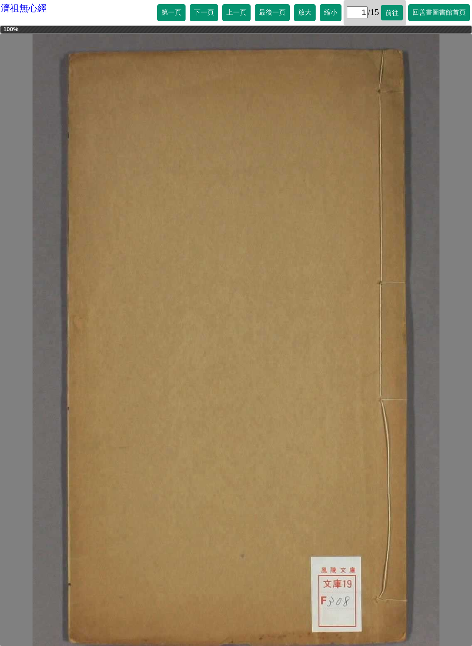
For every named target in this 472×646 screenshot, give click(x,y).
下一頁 (204, 12)
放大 (304, 12)
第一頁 (171, 12)
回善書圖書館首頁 (439, 12)
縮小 (330, 12)
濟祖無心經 (24, 8)
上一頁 (236, 12)
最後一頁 (272, 12)
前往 (392, 12)
